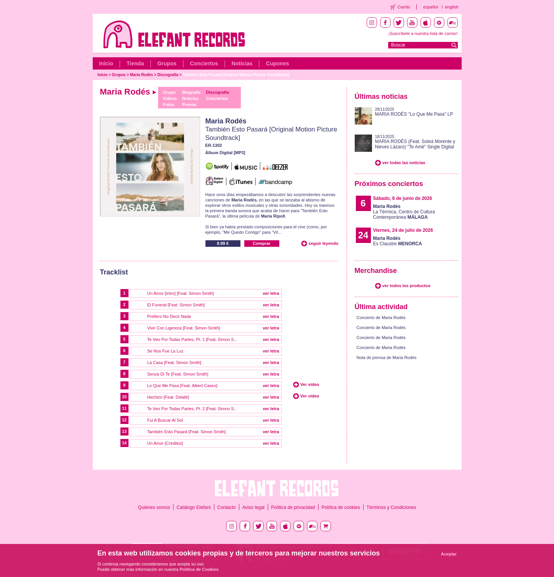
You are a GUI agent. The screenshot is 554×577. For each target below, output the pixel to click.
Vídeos (170, 98)
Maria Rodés (141, 75)
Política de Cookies (199, 569)
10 (124, 396)
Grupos (167, 63)
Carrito (403, 7)
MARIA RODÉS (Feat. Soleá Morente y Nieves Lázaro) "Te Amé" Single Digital (415, 144)
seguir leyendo (324, 243)
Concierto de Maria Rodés (381, 317)
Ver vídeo (309, 384)
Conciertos (204, 63)
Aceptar (449, 554)
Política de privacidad (293, 507)
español (430, 7)
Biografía (191, 92)
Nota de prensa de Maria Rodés (387, 357)
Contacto (226, 507)
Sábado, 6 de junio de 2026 (402, 198)
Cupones (277, 63)
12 (124, 419)
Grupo (169, 92)
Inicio (106, 63)
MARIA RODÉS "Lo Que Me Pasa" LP (414, 114)
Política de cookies (341, 507)
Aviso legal (253, 507)
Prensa (189, 104)
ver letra (271, 293)
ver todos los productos (406, 285)
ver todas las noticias (404, 162)
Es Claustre (397, 241)
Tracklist (114, 272)
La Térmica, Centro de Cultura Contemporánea (404, 212)
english (452, 7)
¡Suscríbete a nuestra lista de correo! (422, 33)
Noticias (242, 63)
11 (124, 408)
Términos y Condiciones (391, 507)
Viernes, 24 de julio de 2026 (403, 230)
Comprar (261, 243)
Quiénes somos (154, 507)
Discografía (167, 75)
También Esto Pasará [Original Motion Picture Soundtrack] (236, 75)
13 (124, 431)
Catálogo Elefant (194, 507)
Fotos (168, 104)
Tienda (135, 63)
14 (124, 443)
